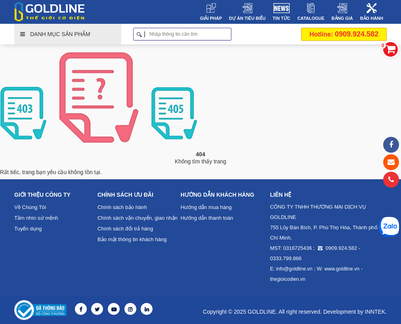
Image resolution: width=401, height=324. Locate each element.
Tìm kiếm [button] (228, 34)
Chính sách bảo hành (121, 207)
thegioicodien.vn (287, 279)
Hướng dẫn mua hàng (206, 207)
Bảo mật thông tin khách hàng (131, 239)
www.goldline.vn (340, 269)
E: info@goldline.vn (290, 269)
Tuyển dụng (28, 229)
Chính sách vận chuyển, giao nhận (137, 218)
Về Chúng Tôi (30, 207)
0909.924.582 (343, 34)
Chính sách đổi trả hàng (125, 229)
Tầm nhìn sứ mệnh (36, 218)
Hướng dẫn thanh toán (207, 218)
